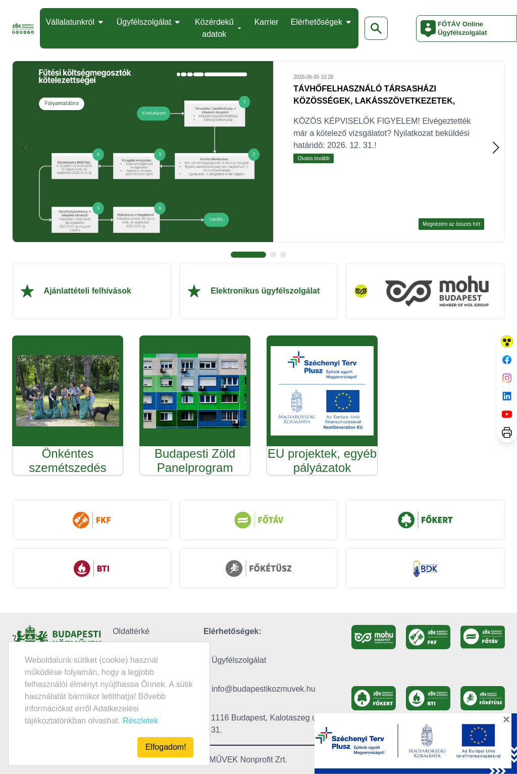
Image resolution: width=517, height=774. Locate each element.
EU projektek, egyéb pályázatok (322, 460)
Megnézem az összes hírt (451, 224)
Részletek (140, 720)
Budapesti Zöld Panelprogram (194, 460)
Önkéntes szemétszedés (67, 460)
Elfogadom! (165, 747)
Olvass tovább (313, 158)
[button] (495, 147)
